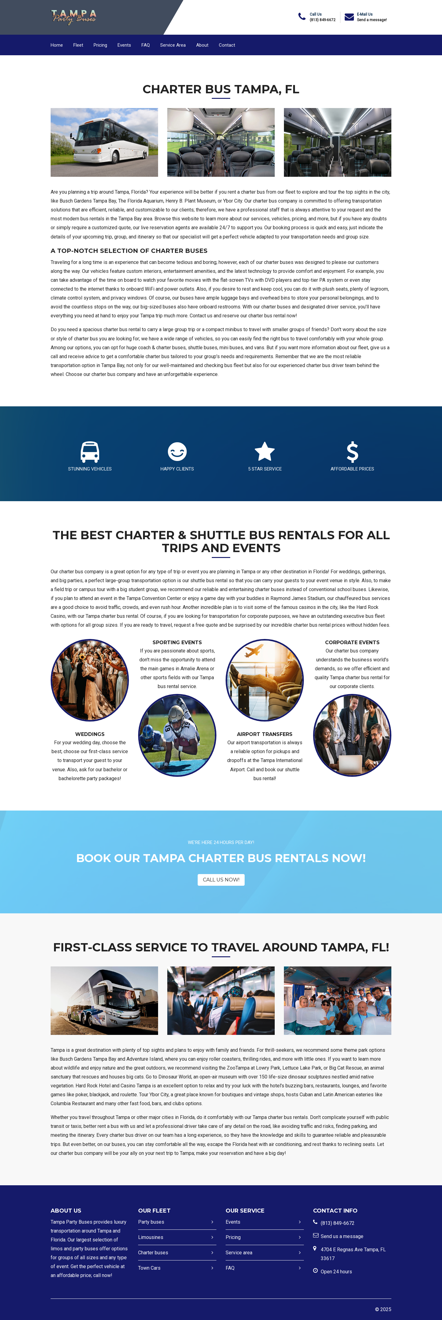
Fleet (78, 45)
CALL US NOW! (221, 880)
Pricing (100, 45)
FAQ (146, 45)
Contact (227, 45)
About (202, 45)
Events (124, 45)
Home (57, 45)
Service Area (173, 45)
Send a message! (372, 20)
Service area (239, 1253)
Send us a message (342, 1236)
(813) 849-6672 (322, 20)
